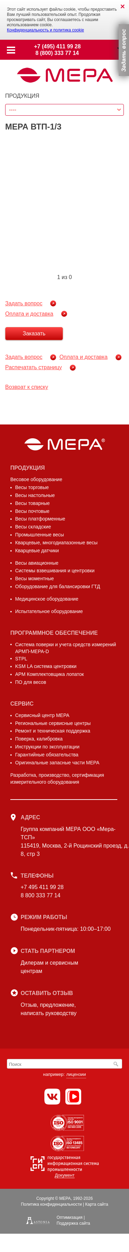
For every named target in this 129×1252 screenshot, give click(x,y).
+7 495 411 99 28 (42, 887)
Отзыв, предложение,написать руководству (48, 1009)
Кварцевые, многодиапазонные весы (56, 542)
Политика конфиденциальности (51, 1204)
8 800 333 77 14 (41, 895)
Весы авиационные (36, 563)
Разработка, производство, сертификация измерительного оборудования (57, 778)
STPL (21, 658)
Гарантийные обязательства (46, 754)
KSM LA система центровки (45, 666)
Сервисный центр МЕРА (42, 715)
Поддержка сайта (73, 1223)
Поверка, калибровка (39, 739)
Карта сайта (96, 1204)
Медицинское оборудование (46, 599)
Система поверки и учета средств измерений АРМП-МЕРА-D (65, 648)
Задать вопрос (23, 303)
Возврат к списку (26, 387)
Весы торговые (32, 487)
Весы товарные (32, 503)
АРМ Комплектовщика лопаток (49, 674)
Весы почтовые (32, 511)
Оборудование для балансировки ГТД (57, 586)
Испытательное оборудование (49, 611)
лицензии (76, 1074)
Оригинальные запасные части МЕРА (57, 762)
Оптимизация (70, 1217)
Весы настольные (35, 495)
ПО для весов (30, 682)
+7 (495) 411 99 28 (57, 46)
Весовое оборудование (36, 479)
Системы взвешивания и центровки (55, 570)
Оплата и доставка (29, 314)
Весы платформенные (40, 519)
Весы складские (33, 526)
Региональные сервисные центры (53, 723)
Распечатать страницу (33, 367)
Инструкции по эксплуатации (47, 746)
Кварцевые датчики (37, 550)
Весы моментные (34, 578)
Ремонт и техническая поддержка (52, 731)
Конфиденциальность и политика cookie (45, 30)
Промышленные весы (39, 534)
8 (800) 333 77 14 (57, 53)
